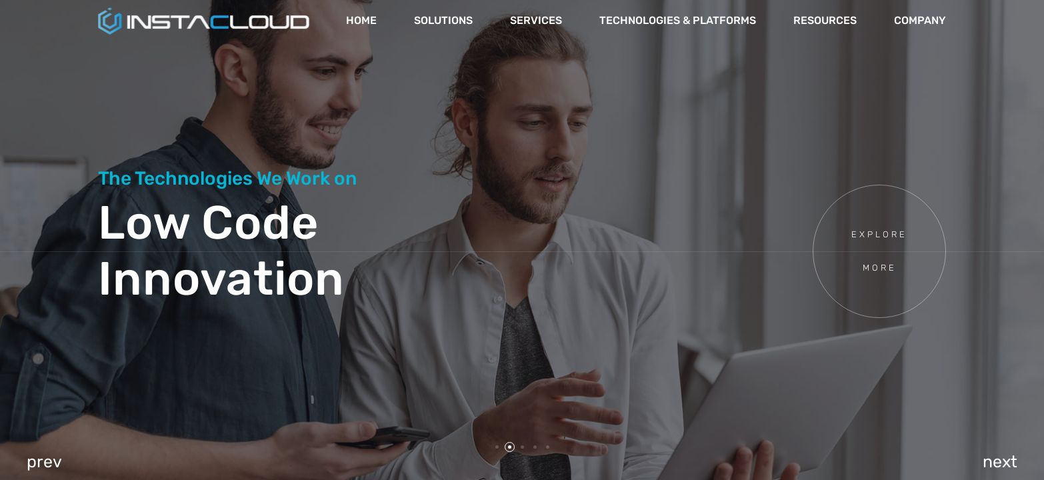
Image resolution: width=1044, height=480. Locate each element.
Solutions (443, 20)
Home (361, 20)
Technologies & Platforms (677, 20)
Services (536, 20)
